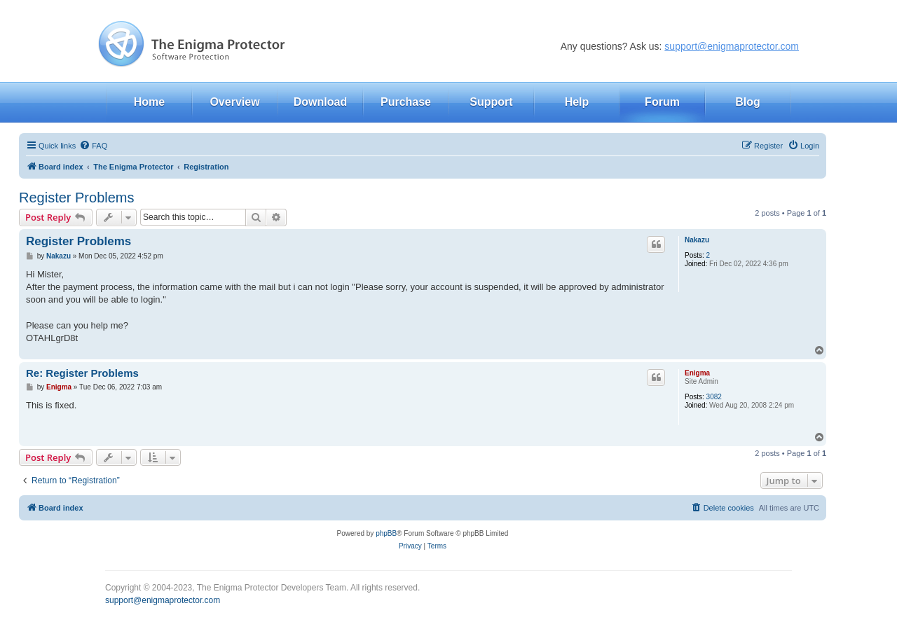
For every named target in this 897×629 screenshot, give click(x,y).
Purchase (406, 102)
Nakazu (697, 240)
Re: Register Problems (82, 373)
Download (320, 102)
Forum (662, 102)
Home (149, 102)
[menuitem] (93, 145)
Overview (234, 102)
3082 (714, 397)
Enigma (697, 373)
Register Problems (77, 197)
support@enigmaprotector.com (731, 46)
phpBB (386, 533)
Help (577, 102)
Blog (747, 102)
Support (491, 102)
